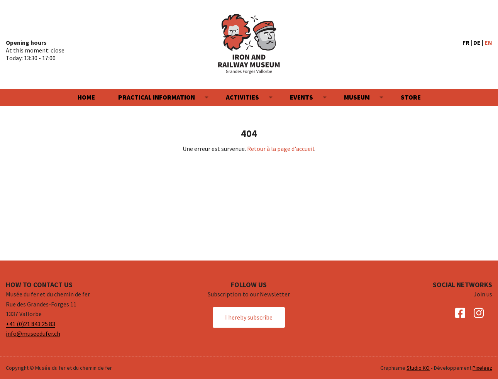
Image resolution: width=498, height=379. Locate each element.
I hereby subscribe (249, 317)
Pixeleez (482, 367)
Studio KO (418, 367)
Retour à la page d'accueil (280, 148)
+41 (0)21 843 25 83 (30, 324)
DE (477, 42)
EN (488, 42)
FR (465, 42)
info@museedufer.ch (33, 334)
